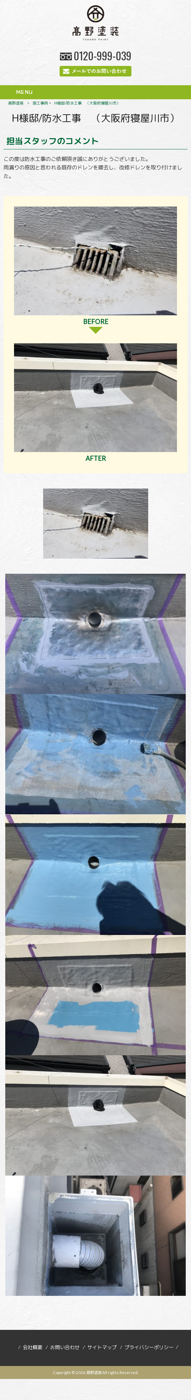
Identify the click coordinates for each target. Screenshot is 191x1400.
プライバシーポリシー (148, 1347)
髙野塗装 (15, 103)
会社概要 (32, 1347)
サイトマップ (102, 1347)
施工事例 (40, 103)
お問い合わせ (65, 1347)
